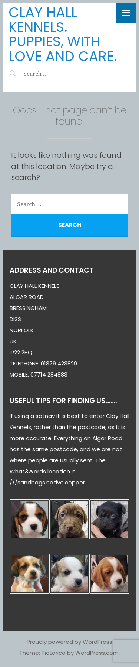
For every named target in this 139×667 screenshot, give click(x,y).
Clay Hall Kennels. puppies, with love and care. (63, 34)
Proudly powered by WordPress (69, 642)
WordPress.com (97, 653)
